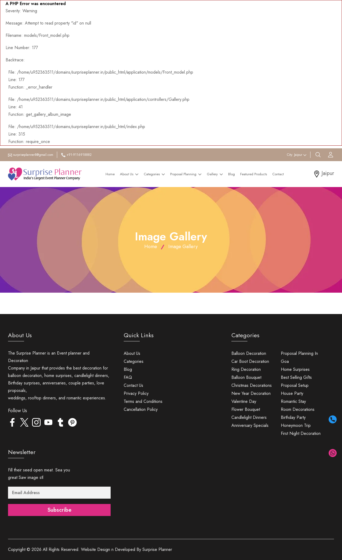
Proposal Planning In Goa (299, 357)
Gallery (215, 174)
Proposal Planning (185, 174)
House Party (292, 393)
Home (110, 174)
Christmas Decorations (251, 385)
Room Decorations (297, 409)
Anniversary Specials (250, 425)
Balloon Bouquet (246, 377)
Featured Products (253, 174)
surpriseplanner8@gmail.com (33, 154)
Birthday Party (293, 417)
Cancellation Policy (141, 409)
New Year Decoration (251, 393)
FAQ (128, 377)
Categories (154, 174)
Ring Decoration (246, 369)
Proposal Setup (295, 385)
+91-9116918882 (79, 154)
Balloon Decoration (248, 353)
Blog (231, 174)
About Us (129, 174)
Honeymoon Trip (296, 425)
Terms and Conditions (143, 401)
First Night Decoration (301, 433)
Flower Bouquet (245, 409)
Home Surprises (295, 369)
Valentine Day (243, 401)
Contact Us (133, 385)
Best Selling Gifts (296, 377)
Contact (278, 174)
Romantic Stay (293, 401)
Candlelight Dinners (249, 417)
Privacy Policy (136, 393)
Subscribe (59, 510)
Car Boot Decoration (250, 361)
